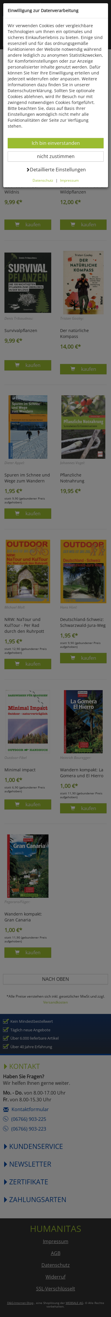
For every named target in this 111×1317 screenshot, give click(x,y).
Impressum (69, 180)
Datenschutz (43, 180)
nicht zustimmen (59, 156)
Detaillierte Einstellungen (56, 169)
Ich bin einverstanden (55, 142)
